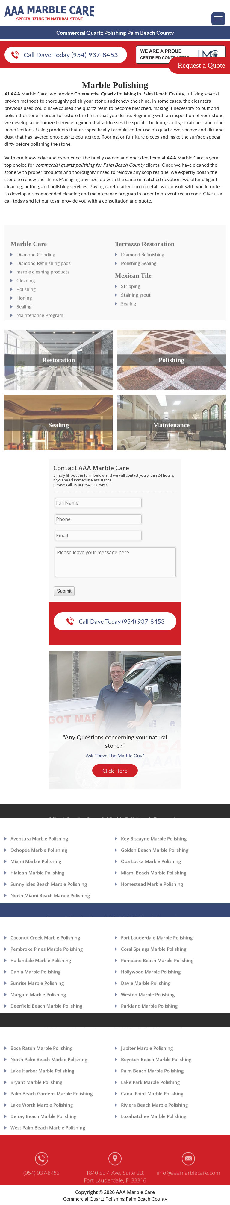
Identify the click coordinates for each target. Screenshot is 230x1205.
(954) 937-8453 (41, 1184)
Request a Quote (201, 65)
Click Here (115, 774)
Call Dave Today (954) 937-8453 (71, 55)
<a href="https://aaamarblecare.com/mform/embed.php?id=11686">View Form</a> (115, 534)
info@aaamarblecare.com (188, 1184)
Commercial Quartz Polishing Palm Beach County (115, 1198)
